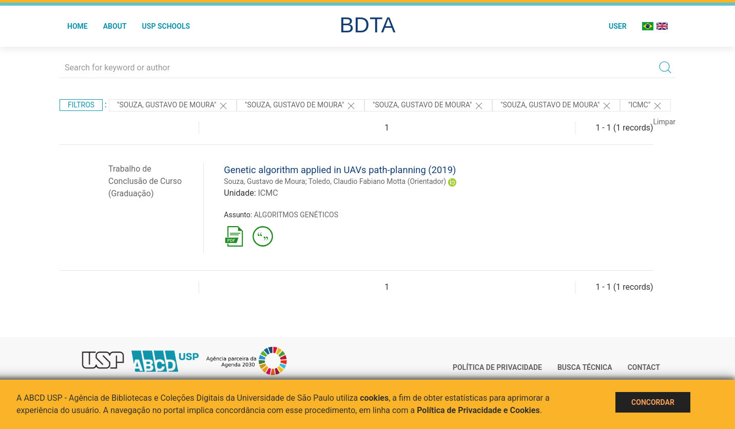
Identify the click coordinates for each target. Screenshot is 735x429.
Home (77, 26)
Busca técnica (584, 367)
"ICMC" (645, 106)
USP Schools (166, 26)
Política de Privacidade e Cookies (478, 410)
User (618, 26)
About (115, 26)
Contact (644, 367)
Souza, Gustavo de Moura (264, 181)
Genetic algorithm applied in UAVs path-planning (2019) (340, 169)
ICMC (268, 193)
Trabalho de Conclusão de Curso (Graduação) (145, 181)
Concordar (652, 402)
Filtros (81, 105)
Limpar (664, 122)
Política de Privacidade (497, 367)
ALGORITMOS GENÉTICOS (296, 215)
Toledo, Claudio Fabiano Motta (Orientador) (377, 181)
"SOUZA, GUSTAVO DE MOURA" (172, 106)
